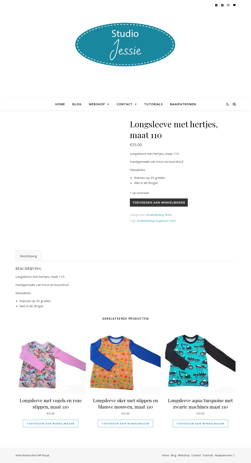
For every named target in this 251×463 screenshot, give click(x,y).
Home (60, 104)
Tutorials (153, 104)
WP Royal (43, 455)
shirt (173, 221)
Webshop (97, 104)
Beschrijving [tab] (28, 256)
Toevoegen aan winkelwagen (159, 202)
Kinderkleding (155, 215)
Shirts (168, 215)
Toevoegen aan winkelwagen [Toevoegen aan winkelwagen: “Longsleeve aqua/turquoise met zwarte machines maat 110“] (200, 423)
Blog (77, 104)
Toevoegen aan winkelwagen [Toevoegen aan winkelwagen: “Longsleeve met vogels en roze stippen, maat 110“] (51, 423)
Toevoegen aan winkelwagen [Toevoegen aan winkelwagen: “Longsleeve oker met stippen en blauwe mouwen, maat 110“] (125, 423)
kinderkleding (145, 221)
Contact (125, 104)
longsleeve (162, 221)
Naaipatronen (183, 104)
